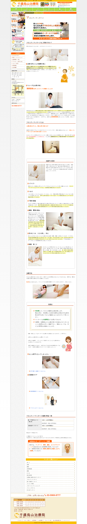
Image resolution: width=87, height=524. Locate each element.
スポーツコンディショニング (33, 485)
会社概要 (14, 67)
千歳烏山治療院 (43, 522)
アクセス (20, 520)
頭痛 (28, 464)
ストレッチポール (31, 487)
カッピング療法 (30, 483)
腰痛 (28, 466)
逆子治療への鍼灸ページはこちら (37, 371)
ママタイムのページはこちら (36, 407)
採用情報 (14, 65)
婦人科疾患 (29, 475)
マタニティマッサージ (32, 479)
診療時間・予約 (16, 59)
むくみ (28, 473)
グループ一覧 (48, 520)
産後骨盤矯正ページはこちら (36, 391)
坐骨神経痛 (29, 468)
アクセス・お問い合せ (17, 61)
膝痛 (28, 471)
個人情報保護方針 (57, 520)
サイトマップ (61, 6)
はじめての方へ (16, 55)
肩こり (28, 462)
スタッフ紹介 (15, 63)
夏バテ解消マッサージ (32, 481)
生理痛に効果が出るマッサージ (34, 477)
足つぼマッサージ (31, 490)
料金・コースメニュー (17, 57)
